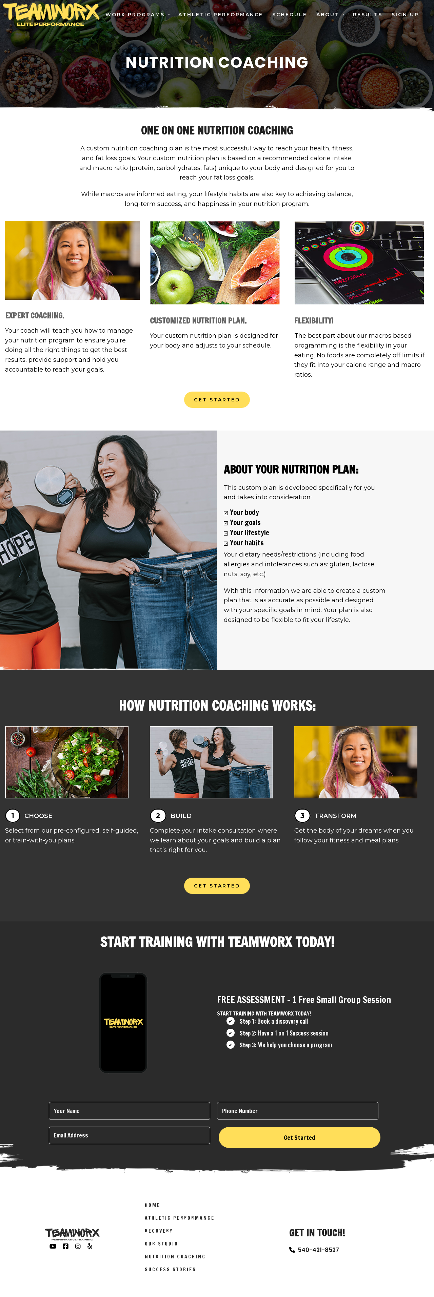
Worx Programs (135, 15)
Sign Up (405, 15)
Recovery (159, 1235)
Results (367, 15)
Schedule (289, 15)
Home (152, 1209)
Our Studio (161, 1247)
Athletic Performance (220, 15)
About (327, 15)
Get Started (217, 400)
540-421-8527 (318, 1254)
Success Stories (170, 1273)
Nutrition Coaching (175, 1260)
